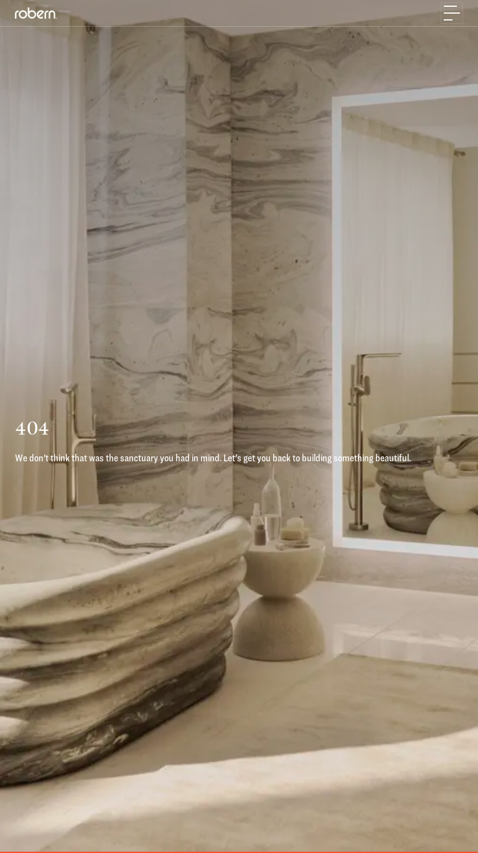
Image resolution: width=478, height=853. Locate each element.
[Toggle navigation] (452, 13)
